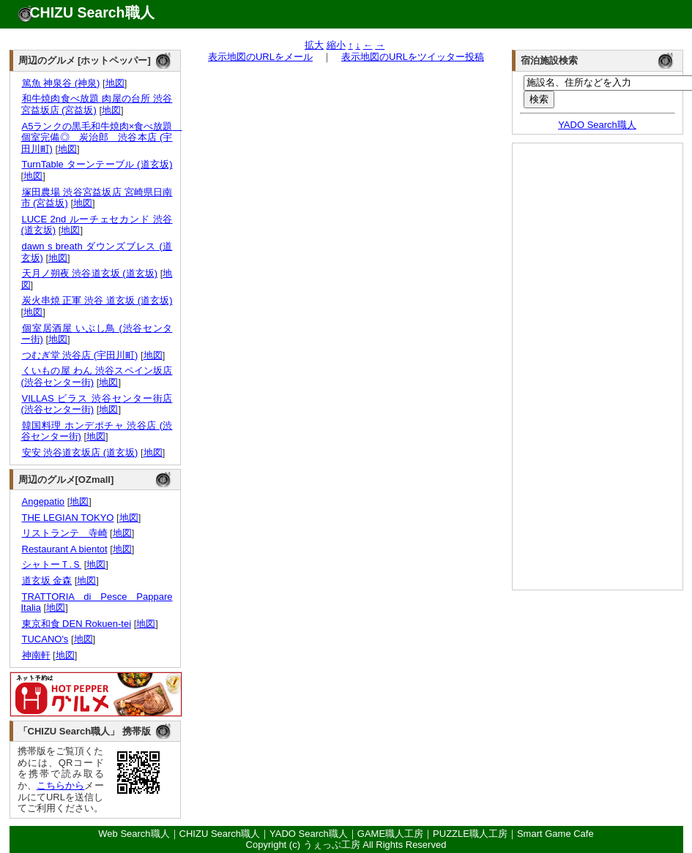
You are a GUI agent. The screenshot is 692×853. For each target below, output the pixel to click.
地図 (114, 83)
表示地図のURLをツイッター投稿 (412, 56)
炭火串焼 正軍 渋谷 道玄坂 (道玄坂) (97, 300)
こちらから (61, 785)
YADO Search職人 (597, 124)
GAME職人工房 (390, 833)
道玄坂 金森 (46, 580)
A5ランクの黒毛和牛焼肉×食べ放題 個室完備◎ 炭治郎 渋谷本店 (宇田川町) (101, 137)
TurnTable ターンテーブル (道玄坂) (97, 164)
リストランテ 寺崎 (64, 532)
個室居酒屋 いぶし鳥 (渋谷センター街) (97, 334)
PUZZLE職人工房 (470, 833)
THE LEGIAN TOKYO (67, 517)
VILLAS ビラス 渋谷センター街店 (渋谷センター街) (97, 404)
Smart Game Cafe (555, 833)
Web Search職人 (133, 833)
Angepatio (43, 501)
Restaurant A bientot (64, 549)
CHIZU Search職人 (92, 12)
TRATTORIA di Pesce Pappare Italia (97, 602)
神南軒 (36, 655)
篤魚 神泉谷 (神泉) (60, 83)
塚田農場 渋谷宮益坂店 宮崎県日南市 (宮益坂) (97, 198)
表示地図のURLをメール (260, 56)
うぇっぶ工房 (331, 844)
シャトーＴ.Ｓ (51, 564)
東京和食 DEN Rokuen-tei (76, 623)
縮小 (336, 45)
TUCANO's (45, 639)
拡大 (314, 45)
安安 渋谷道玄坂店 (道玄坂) (79, 452)
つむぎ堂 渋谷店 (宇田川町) (79, 355)
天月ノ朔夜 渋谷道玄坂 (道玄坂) (89, 273)
